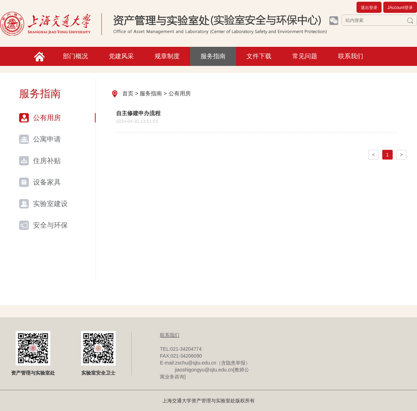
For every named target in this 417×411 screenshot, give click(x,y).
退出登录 (369, 7)
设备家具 (47, 182)
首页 (127, 93)
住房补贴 (47, 160)
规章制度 (167, 56)
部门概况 (75, 56)
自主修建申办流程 (138, 113)
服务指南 (213, 56)
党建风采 (121, 56)
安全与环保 (50, 225)
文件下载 (258, 56)
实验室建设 (50, 203)
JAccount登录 (400, 7)
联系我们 (350, 56)
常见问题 (304, 56)
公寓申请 (47, 139)
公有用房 (47, 117)
